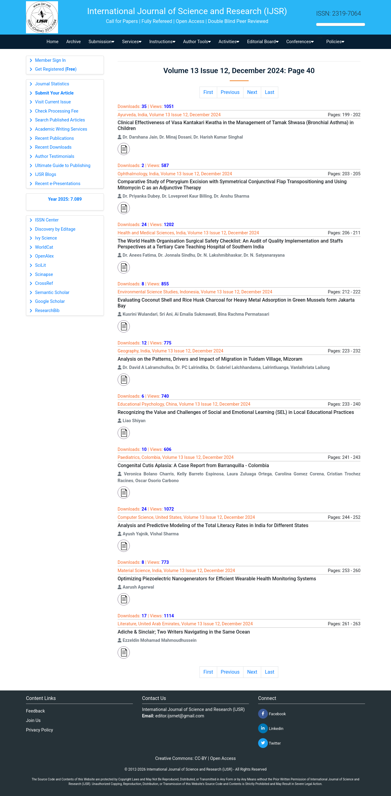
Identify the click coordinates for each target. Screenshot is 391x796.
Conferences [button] (300, 41)
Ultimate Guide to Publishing (62, 165)
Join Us (33, 720)
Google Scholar (50, 301)
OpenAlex (44, 256)
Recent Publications (54, 138)
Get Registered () (56, 69)
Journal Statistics (52, 84)
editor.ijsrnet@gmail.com (179, 716)
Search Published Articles (60, 120)
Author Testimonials (54, 156)
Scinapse (44, 274)
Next (252, 92)
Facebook (272, 714)
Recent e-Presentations (57, 183)
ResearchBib (47, 310)
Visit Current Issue (53, 102)
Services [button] (131, 41)
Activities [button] (229, 41)
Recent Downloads (53, 147)
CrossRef (44, 283)
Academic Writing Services (61, 129)
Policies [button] (335, 41)
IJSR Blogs (45, 174)
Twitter (269, 743)
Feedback (35, 711)
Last (269, 92)
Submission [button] (101, 41)
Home (53, 41)
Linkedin (270, 728)
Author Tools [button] (196, 41)
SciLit (40, 265)
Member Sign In (50, 60)
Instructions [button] (162, 41)
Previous (230, 92)
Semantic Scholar (52, 292)
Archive (73, 41)
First (208, 92)
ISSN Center (47, 220)
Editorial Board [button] (263, 41)
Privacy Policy (39, 730)
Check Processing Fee (57, 111)
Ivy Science (46, 238)
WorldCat (44, 247)
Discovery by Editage (55, 229)
